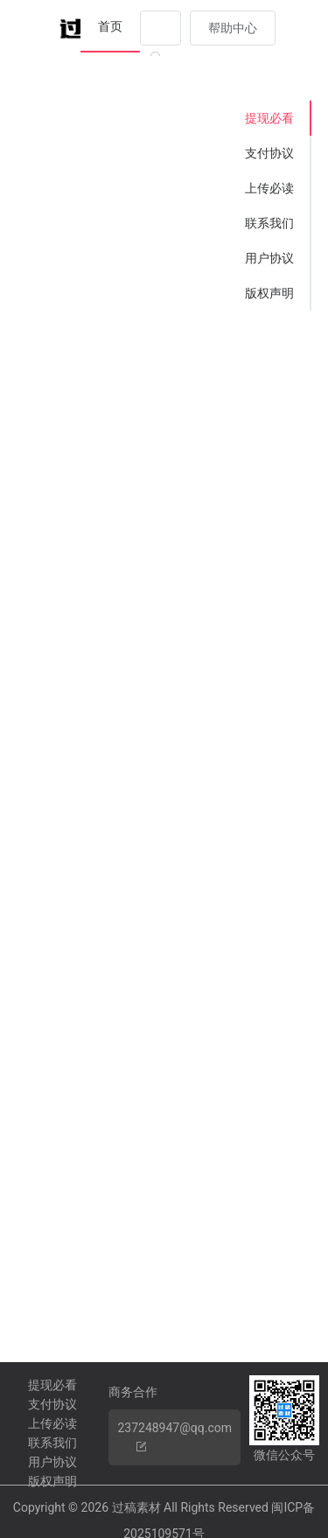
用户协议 (52, 1462)
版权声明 (52, 1481)
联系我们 (52, 1443)
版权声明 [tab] (269, 293)
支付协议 (52, 1404)
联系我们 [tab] (269, 223)
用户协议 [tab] (269, 258)
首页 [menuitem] (110, 26)
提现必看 (52, 1385)
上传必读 (52, 1423)
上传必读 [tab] (269, 188)
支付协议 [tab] (269, 153)
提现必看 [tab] (269, 118)
